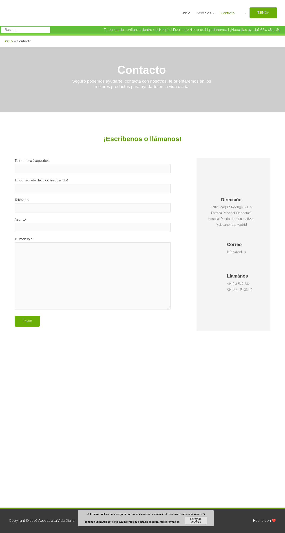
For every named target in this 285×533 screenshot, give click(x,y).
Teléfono (93, 204)
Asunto (93, 224)
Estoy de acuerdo (195, 520)
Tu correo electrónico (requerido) (93, 184)
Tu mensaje (93, 274)
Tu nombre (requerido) (93, 164)
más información (169, 521)
